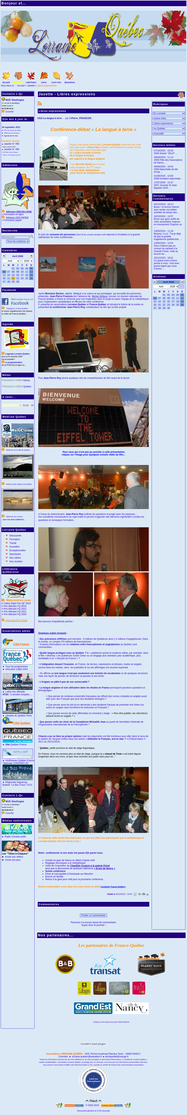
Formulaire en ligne (13, 214)
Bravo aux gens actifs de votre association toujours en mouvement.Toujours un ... (168, 223)
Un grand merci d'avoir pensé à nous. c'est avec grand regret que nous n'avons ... (166, 264)
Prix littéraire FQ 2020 (15, 614)
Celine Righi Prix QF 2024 (17, 603)
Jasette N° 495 (11, 144)
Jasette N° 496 (11, 149)
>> (181, 286)
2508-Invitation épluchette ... (168, 178)
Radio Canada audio (15, 836)
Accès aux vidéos (14, 856)
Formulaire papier (12, 220)
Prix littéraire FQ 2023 (15, 606)
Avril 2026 (168, 282)
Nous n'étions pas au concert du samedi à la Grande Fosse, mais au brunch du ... (166, 249)
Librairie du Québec (15, 715)
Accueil (21, 85)
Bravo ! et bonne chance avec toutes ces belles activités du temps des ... (166, 210)
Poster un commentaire (93, 915)
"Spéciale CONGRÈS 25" (16, 763)
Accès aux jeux (13, 860)
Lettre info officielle (15, 691)
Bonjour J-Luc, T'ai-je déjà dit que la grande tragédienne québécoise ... (168, 236)
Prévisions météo (12, 380)
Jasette (31, 85)
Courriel (9, 111)
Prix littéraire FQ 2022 (15, 608)
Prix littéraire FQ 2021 (15, 611)
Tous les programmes (16, 666)
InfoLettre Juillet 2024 (16, 669)
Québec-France (16, 744)
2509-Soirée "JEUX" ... (165, 153)
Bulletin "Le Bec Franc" (14, 785)
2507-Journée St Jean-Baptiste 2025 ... (165, 186)
